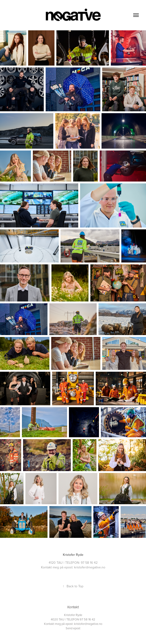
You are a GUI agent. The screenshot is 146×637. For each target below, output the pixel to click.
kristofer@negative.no (88, 624)
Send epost (73, 628)
